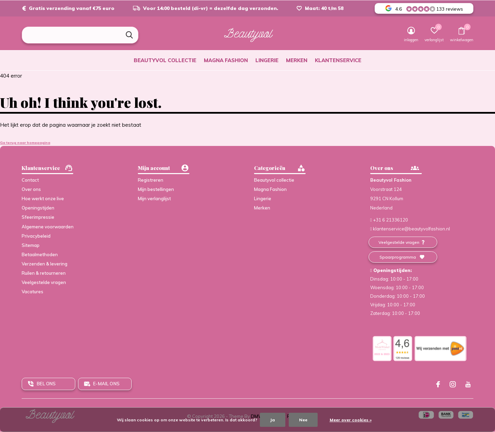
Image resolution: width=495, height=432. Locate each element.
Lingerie (266, 60)
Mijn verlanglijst (154, 198)
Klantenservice (338, 60)
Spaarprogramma (398, 257)
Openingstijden (38, 208)
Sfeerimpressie (38, 217)
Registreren (150, 180)
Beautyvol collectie (165, 60)
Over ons (31, 189)
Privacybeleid (36, 236)
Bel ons (46, 383)
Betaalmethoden (40, 254)
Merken (296, 60)
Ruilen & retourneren (44, 273)
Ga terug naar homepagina (25, 142)
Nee (303, 419)
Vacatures (32, 291)
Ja (272, 419)
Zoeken (129, 35)
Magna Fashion (226, 60)
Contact (30, 180)
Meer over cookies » (351, 419)
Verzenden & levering (44, 263)
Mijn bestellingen (156, 189)
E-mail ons (106, 383)
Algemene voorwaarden (48, 226)
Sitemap (31, 245)
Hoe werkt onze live (43, 198)
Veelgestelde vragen (44, 282)
